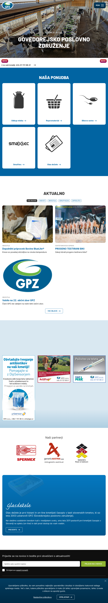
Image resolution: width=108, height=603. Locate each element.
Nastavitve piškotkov (42, 597)
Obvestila (52, 201)
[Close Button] (105, 581)
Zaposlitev (76, 201)
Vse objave (32, 201)
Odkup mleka (64, 201)
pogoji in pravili (22, 570)
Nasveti (42, 201)
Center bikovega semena (64, 246)
